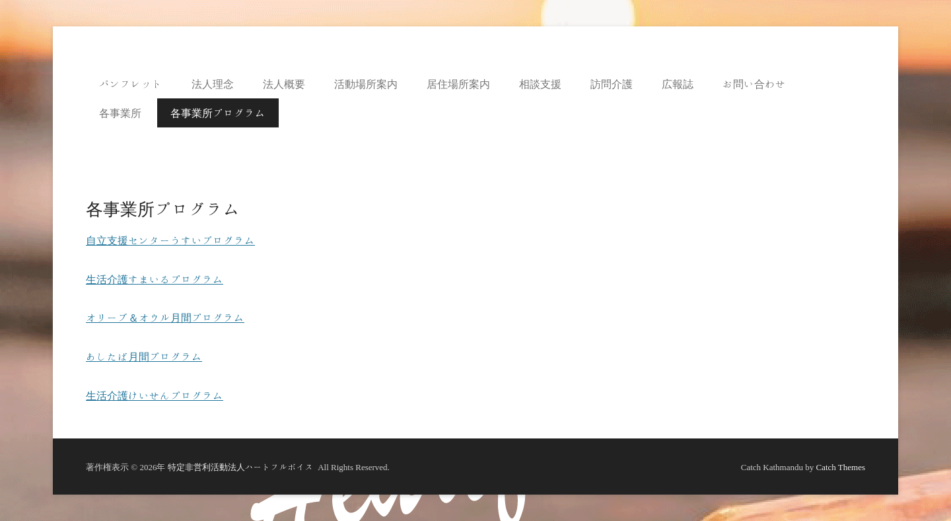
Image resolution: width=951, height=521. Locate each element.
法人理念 (213, 84)
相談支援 (540, 84)
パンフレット (130, 84)
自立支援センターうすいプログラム (170, 240)
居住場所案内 (458, 84)
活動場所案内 (366, 84)
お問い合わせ (754, 84)
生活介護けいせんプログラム (154, 395)
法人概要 (284, 84)
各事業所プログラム (217, 113)
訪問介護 (611, 84)
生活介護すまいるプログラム (154, 279)
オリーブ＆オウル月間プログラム (165, 317)
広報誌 (677, 84)
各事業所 (120, 113)
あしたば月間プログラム (144, 356)
